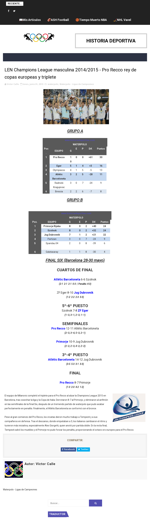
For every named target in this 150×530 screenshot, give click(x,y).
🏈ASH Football (58, 20)
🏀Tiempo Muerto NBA (91, 20)
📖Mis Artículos (30, 20)
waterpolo (53, 84)
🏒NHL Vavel (122, 20)
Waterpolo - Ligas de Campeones (77, 84)
